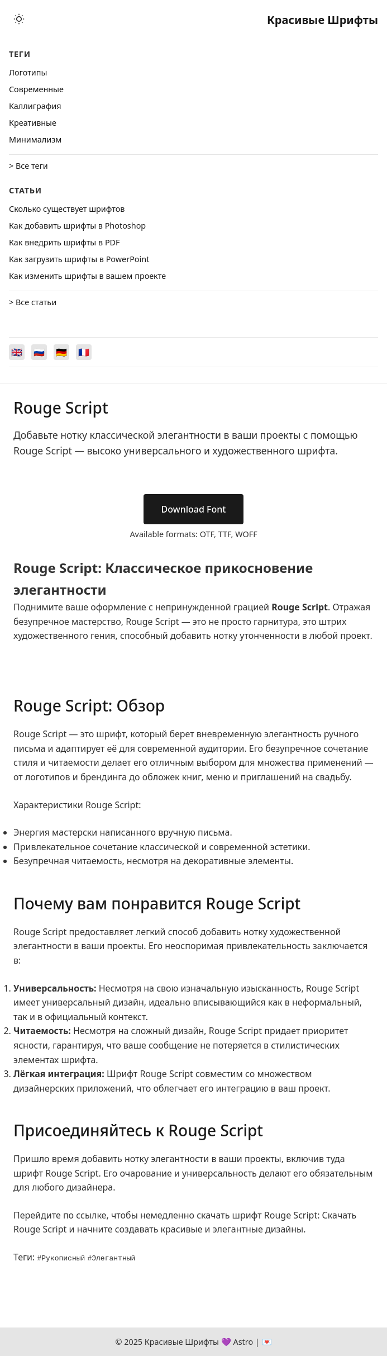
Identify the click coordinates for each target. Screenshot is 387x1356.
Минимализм (35, 139)
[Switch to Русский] (39, 352)
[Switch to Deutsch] (61, 352)
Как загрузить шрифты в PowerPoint (79, 259)
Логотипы (28, 72)
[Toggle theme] (19, 20)
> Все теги (28, 165)
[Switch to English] (17, 352)
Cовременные (36, 89)
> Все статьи (32, 302)
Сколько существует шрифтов (67, 208)
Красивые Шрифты (322, 19)
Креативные (32, 122)
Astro (243, 1341)
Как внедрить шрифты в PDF (64, 242)
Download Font (193, 509)
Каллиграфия (35, 106)
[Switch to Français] (84, 352)
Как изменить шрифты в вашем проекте (87, 276)
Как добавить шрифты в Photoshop (77, 225)
